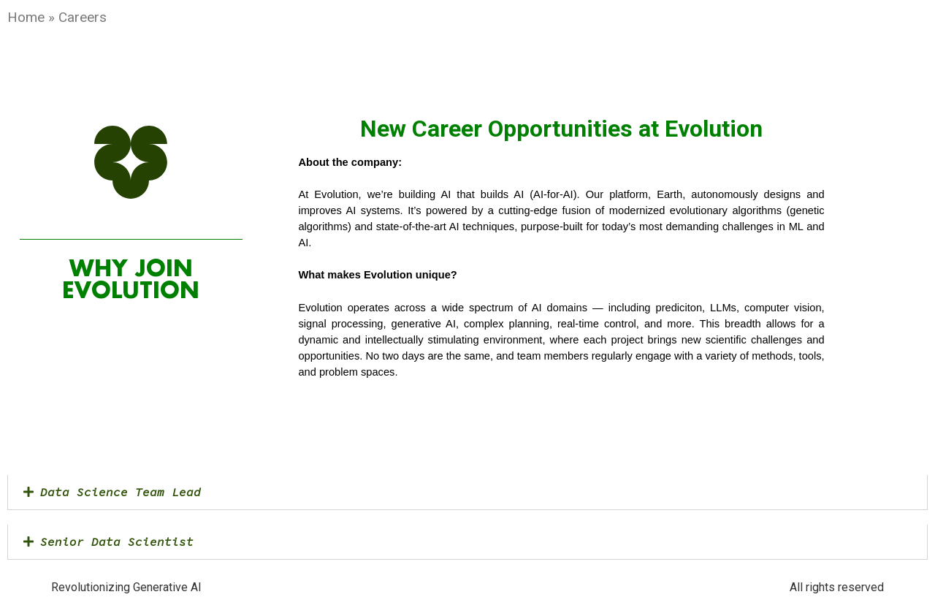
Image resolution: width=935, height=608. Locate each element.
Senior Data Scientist (117, 541)
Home (26, 17)
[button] (467, 492)
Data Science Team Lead (120, 491)
